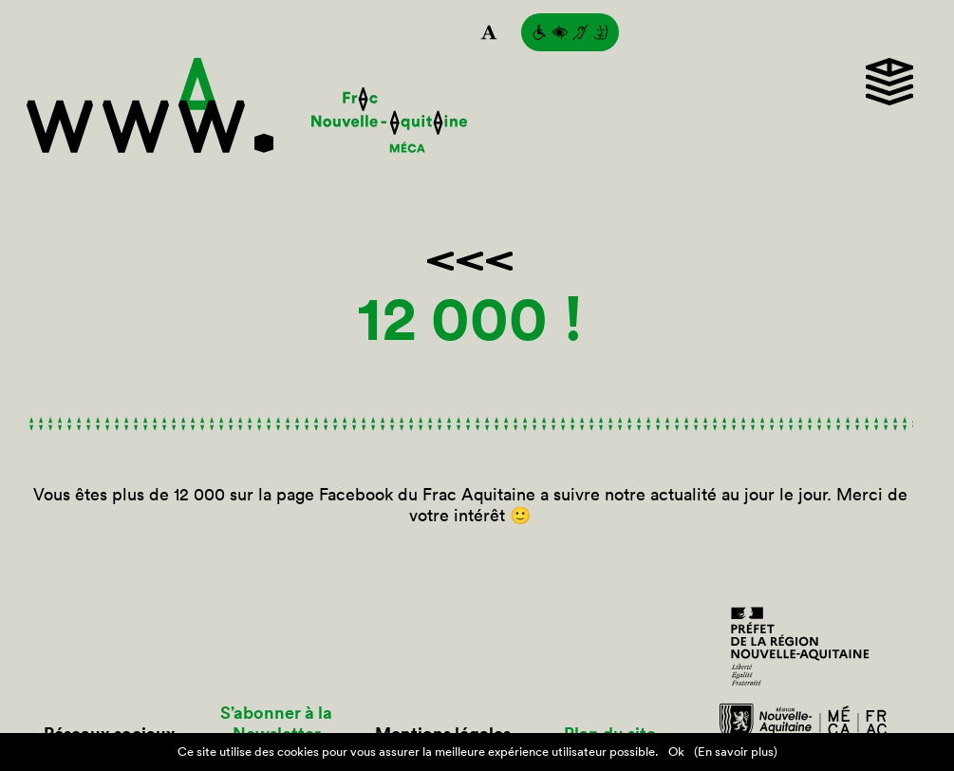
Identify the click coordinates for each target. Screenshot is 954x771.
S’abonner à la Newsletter (276, 723)
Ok (676, 751)
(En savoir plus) (735, 751)
